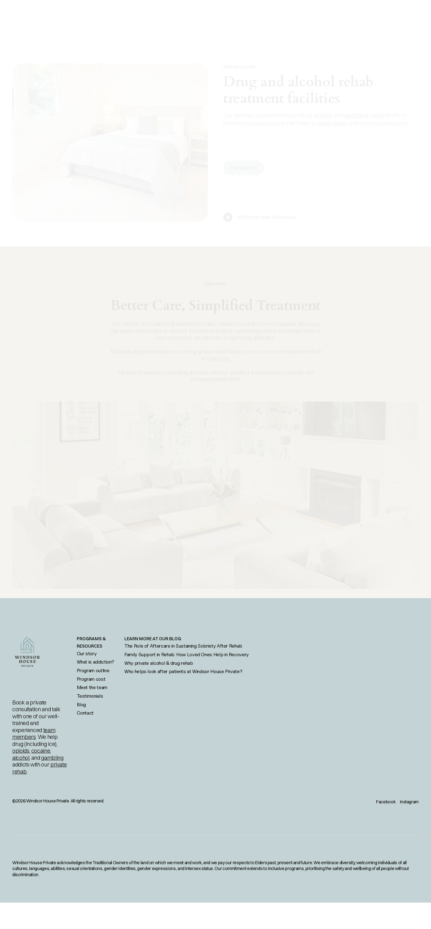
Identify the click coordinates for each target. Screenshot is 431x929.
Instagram (409, 802)
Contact (85, 713)
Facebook (385, 802)
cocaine (40, 750)
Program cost (91, 679)
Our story (87, 653)
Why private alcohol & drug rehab (158, 663)
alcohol (20, 757)
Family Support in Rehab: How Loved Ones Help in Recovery (186, 654)
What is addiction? (96, 662)
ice (51, 743)
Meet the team (92, 687)
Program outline (93, 670)
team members (33, 734)
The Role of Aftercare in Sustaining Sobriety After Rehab (183, 646)
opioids (20, 750)
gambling (52, 757)
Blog (81, 704)
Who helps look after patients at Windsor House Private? (183, 671)
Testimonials (90, 696)
